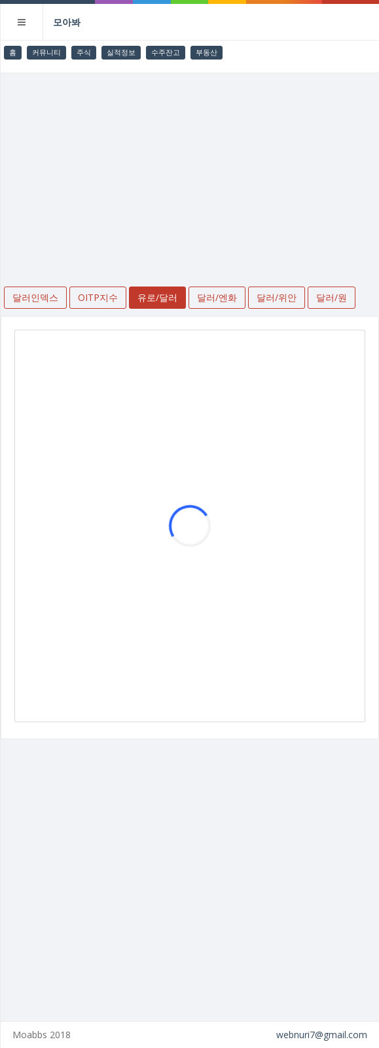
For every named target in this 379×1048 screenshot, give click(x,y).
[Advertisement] (190, 171)
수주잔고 (165, 52)
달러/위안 (277, 297)
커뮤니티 (46, 52)
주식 (84, 52)
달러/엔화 (217, 297)
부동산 (206, 52)
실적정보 (121, 52)
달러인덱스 (35, 297)
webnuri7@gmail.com (321, 1034)
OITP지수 (98, 297)
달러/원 (331, 297)
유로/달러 (157, 297)
